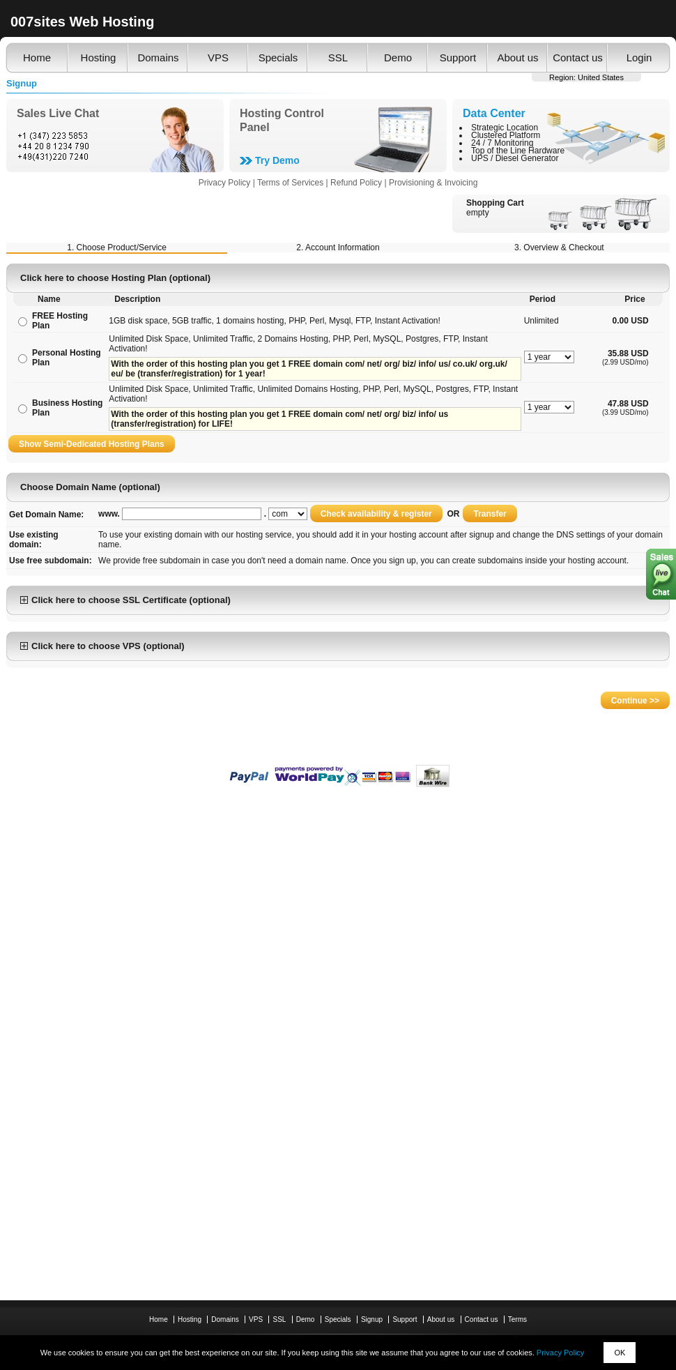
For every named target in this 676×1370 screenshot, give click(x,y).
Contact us (578, 57)
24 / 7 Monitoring (502, 143)
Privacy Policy (560, 1352)
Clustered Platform (505, 135)
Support (458, 57)
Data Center (494, 113)
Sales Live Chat (58, 113)
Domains (157, 57)
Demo (398, 57)
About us (517, 57)
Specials (278, 57)
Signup (372, 1319)
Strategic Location (504, 127)
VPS (218, 57)
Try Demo (277, 160)
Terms (517, 1319)
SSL (338, 57)
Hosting (98, 57)
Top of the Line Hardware (517, 150)
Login (639, 57)
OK (619, 1352)
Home (37, 57)
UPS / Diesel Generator (514, 158)
